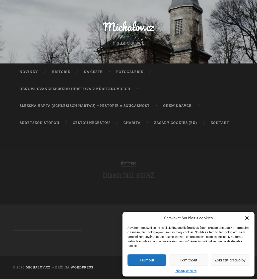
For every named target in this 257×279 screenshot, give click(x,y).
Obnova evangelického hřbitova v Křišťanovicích (75, 89)
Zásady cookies (186, 271)
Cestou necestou (91, 122)
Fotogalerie (129, 71)
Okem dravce (177, 105)
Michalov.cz (128, 26)
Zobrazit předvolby (230, 260)
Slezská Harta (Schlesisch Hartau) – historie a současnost (85, 105)
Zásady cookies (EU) (175, 122)
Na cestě (93, 71)
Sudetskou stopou (39, 122)
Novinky (29, 71)
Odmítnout (188, 260)
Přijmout (147, 260)
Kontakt (220, 122)
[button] (246, 218)
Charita (132, 122)
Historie (61, 71)
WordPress (82, 267)
